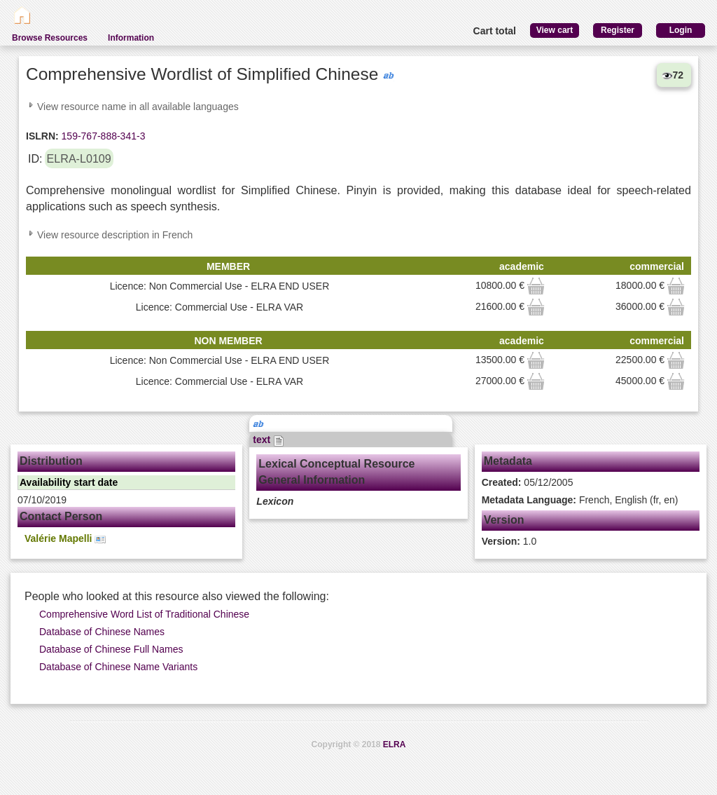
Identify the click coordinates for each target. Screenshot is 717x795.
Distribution (51, 461)
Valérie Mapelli (65, 539)
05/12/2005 (527, 482)
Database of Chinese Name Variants (118, 666)
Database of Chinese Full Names (111, 649)
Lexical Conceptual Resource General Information (336, 472)
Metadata (508, 461)
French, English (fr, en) (580, 499)
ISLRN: (42, 136)
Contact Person (61, 516)
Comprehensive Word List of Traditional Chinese (144, 614)
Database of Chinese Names (102, 631)
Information (131, 38)
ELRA (394, 744)
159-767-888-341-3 (102, 136)
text (268, 439)
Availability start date (69, 482)
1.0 (509, 541)
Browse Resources (50, 38)
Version (504, 520)
